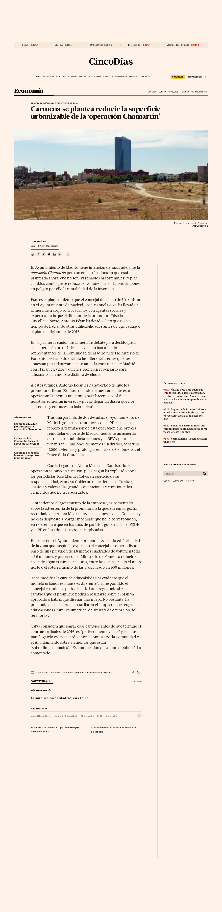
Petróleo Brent (96, 45)
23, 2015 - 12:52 (48, 246)
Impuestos (173, 92)
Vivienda (152, 92)
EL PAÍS (144, 75)
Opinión (133, 77)
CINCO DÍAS (38, 241)
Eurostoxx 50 (134, 45)
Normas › (137, 681)
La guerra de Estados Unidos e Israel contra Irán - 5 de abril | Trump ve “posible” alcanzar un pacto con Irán (184, 414)
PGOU (100, 716)
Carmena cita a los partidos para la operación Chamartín (27, 427)
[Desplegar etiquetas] (139, 715)
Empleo (162, 92)
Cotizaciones (85, 77)
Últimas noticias (119, 77)
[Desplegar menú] (16, 61)
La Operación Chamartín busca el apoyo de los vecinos (26, 441)
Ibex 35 (25, 45)
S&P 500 (59, 45)
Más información (40, 731)
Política (185, 92)
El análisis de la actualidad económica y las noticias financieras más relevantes (74, 672)
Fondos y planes (101, 77)
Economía (72, 77)
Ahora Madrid (87, 716)
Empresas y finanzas (44, 77)
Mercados (61, 77)
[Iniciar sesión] (197, 77)
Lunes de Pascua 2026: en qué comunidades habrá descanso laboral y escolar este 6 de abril (185, 429)
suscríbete (177, 77)
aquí (101, 731)
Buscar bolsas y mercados (179, 464)
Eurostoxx (178, 481)
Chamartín (111, 716)
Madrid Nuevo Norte (41, 716)
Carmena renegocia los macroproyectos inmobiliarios (26, 456)
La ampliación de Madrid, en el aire (59, 698)
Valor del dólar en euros (178, 45)
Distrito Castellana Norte (66, 716)
